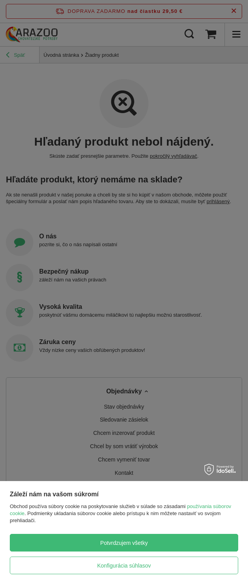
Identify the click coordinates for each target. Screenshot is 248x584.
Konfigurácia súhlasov (124, 565)
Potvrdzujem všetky (124, 543)
